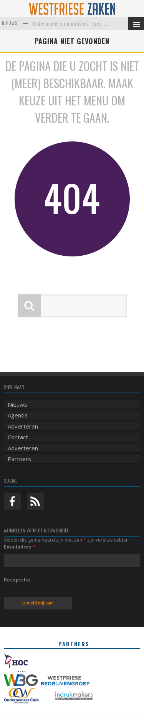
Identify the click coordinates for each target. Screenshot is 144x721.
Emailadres (19, 547)
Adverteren (23, 426)
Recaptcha (17, 579)
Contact (18, 437)
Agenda (18, 415)
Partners (19, 459)
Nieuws (17, 404)
